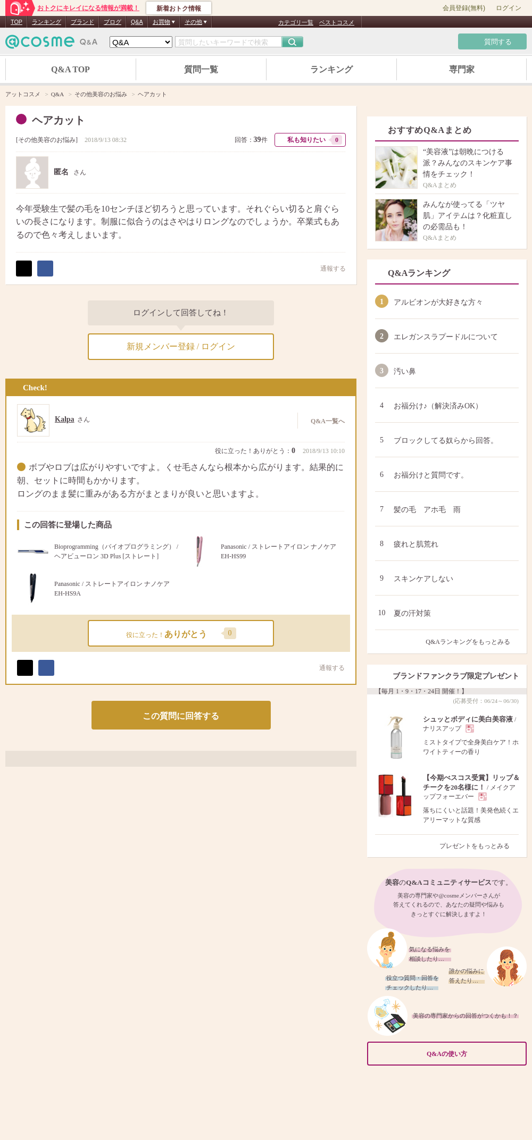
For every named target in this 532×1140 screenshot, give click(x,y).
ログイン (508, 8)
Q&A (137, 22)
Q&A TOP (70, 69)
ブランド (82, 22)
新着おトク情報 (178, 8)
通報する (328, 268)
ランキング (46, 22)
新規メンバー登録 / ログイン (181, 346)
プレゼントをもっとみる (479, 846)
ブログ (112, 22)
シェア (45, 268)
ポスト (24, 268)
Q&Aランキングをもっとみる (472, 642)
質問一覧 (201, 69)
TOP (16, 22)
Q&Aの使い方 (473, 1054)
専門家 (462, 69)
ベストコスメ (336, 22)
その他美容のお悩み (47, 140)
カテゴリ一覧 (295, 22)
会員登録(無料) (464, 8)
